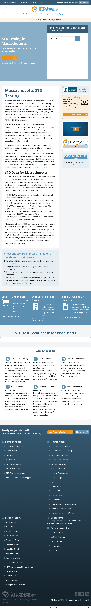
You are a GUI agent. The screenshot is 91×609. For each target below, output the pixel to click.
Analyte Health (83, 600)
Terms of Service (58, 491)
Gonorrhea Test (12, 540)
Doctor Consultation (59, 464)
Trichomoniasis (12, 580)
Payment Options (58, 477)
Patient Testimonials (59, 473)
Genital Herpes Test (14, 562)
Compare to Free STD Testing (63, 513)
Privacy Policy (56, 495)
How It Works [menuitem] (27, 14)
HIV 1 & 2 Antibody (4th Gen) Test (19, 567)
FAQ (53, 482)
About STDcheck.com (59, 486)
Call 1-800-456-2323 (68, 523)
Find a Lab (10, 455)
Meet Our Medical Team (61, 509)
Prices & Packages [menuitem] (42, 14)
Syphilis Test (11, 576)
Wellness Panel (12, 531)
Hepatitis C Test (12, 553)
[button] (76, 129)
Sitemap (54, 550)
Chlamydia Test (12, 536)
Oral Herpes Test (13, 558)
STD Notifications (13, 468)
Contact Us (55, 546)
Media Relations (57, 541)
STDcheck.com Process (60, 446)
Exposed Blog (11, 451)
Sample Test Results (59, 459)
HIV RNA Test (11, 571)
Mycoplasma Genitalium (15, 585)
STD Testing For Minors (15, 473)
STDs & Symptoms (13, 464)
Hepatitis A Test (12, 544)
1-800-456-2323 (67, 2)
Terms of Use (56, 500)
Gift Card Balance (58, 468)
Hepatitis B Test (12, 549)
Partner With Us (57, 532)
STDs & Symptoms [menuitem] (60, 14)
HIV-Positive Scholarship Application (20, 477)
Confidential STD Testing (61, 451)
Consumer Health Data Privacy (63, 504)
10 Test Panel (11, 527)
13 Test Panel (11, 522)
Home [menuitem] (5, 14)
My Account (10, 459)
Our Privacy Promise (59, 455)
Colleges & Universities (15, 446)
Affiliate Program (58, 537)
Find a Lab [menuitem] (14, 14)
